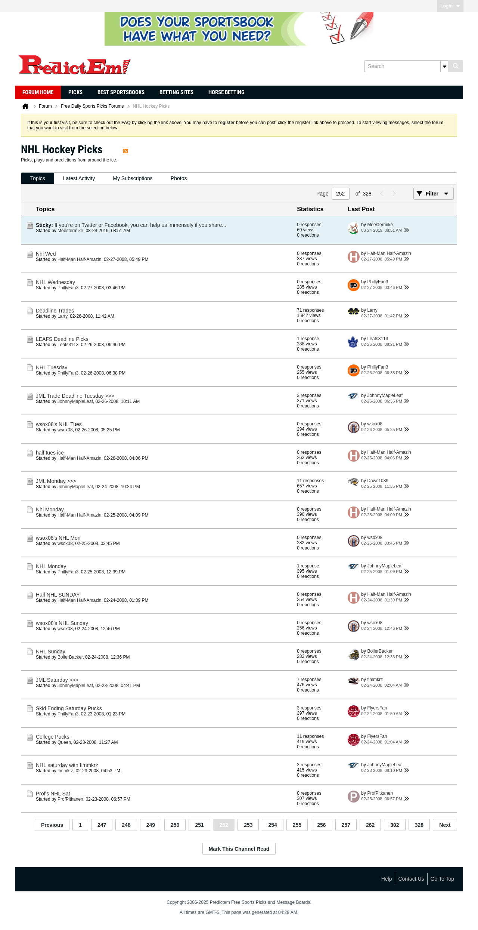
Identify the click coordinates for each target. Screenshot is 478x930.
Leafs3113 (68, 344)
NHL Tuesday (51, 367)
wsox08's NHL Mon (58, 538)
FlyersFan (377, 708)
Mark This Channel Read (239, 849)
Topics (37, 178)
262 (370, 825)
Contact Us (411, 879)
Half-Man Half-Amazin (79, 259)
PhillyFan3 (68, 287)
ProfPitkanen (70, 799)
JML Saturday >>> (57, 680)
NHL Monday (51, 566)
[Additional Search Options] (444, 66)
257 (346, 825)
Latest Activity (79, 178)
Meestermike (70, 230)
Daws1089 (377, 480)
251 (199, 825)
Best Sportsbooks (121, 92)
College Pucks (52, 737)
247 (101, 825)
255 (297, 825)
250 (175, 825)
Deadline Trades (55, 311)
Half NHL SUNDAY (58, 595)
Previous (52, 825)
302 (394, 825)
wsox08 (65, 429)
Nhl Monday (50, 509)
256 (321, 825)
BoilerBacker (70, 657)
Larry (62, 316)
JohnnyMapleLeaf (75, 401)
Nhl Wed (46, 254)
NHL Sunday (50, 652)
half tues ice (50, 453)
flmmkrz (375, 679)
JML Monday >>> (56, 481)
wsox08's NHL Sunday (62, 623)
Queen (64, 742)
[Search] (406, 66)
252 (224, 825)
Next (444, 825)
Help (386, 879)
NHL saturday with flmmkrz (67, 765)
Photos (179, 178)
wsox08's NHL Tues (59, 424)
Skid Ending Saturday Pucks (69, 708)
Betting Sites (176, 92)
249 (150, 825)
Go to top (442, 879)
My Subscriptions (133, 178)
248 (126, 825)
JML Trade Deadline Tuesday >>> (75, 396)
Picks (75, 92)
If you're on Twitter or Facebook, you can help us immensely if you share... (140, 225)
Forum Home (37, 92)
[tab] (37, 178)
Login (450, 6)
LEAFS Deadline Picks (62, 339)
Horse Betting (226, 92)
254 (272, 825)
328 (419, 825)
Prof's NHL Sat (53, 794)
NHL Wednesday (55, 282)
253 (248, 825)
